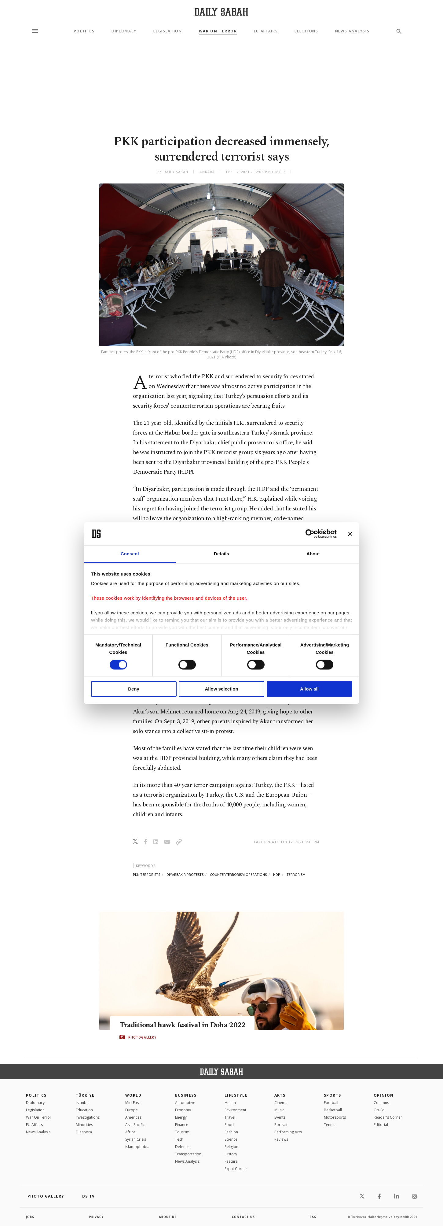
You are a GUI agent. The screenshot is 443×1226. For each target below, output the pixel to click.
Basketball (333, 1110)
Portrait (280, 1124)
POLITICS (36, 1095)
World (133, 1095)
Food (229, 1124)
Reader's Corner (388, 1117)
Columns (381, 1102)
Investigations (88, 1117)
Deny (133, 689)
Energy (181, 1117)
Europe (131, 1110)
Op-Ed (379, 1110)
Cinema (280, 1102)
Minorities (84, 1124)
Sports (332, 1095)
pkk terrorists (146, 874)
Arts (280, 1095)
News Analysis (352, 31)
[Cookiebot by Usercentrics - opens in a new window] (310, 533)
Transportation (188, 1154)
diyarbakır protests (185, 874)
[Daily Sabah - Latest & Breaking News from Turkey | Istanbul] (221, 12)
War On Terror (218, 31)
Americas (133, 1117)
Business (186, 1095)
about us (168, 1217)
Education (84, 1110)
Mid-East (132, 1102)
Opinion (384, 1095)
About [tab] (313, 554)
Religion (231, 1146)
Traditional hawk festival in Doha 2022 (183, 1025)
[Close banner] (350, 534)
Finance (181, 1124)
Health (230, 1102)
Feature (231, 1161)
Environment (235, 1110)
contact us (244, 1217)
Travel (230, 1117)
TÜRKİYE (85, 1095)
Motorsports (335, 1117)
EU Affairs (266, 31)
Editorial (381, 1124)
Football (331, 1102)
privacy (96, 1217)
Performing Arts (288, 1132)
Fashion (231, 1132)
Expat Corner (236, 1168)
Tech (179, 1139)
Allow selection (221, 689)
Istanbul (83, 1102)
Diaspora (84, 1132)
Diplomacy (124, 31)
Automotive (185, 1102)
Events (279, 1117)
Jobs (30, 1217)
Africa (130, 1132)
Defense (182, 1146)
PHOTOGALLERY (142, 1037)
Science (231, 1139)
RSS (312, 1217)
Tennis (329, 1124)
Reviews (281, 1139)
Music (279, 1110)
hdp (276, 874)
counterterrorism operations (238, 874)
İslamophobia (137, 1146)
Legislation (167, 31)
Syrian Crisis (135, 1139)
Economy (183, 1110)
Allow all (309, 689)
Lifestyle (236, 1095)
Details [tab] (221, 554)
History (231, 1154)
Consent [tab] (130, 554)
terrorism (296, 874)
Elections (306, 31)
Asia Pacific (135, 1124)
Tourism (182, 1132)
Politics (84, 31)
